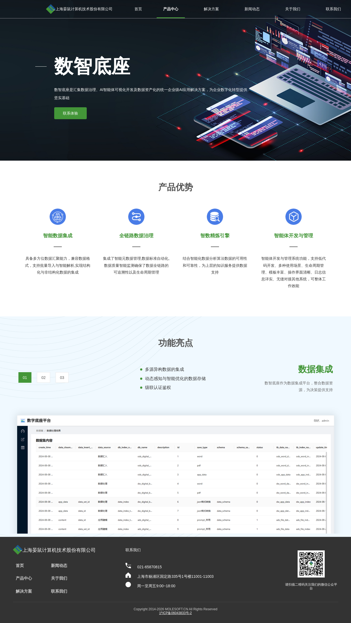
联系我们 (333, 9)
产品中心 (170, 9)
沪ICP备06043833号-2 (175, 613)
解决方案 (211, 9)
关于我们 (292, 9)
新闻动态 (252, 9)
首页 (138, 9)
